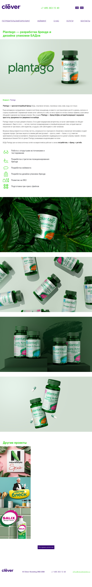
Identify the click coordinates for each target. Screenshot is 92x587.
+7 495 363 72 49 (50, 8)
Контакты (85, 21)
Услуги (69, 21)
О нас (56, 21)
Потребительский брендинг (16, 21)
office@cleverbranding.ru (81, 572)
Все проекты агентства (46, 547)
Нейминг (41, 21)
